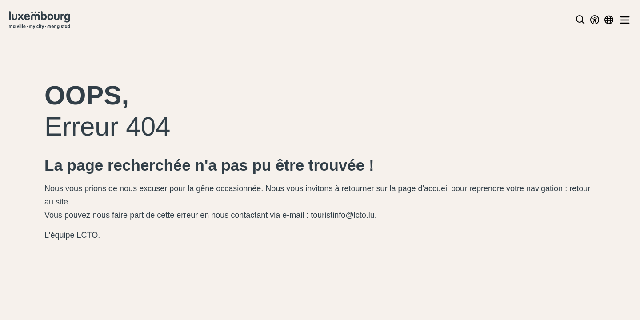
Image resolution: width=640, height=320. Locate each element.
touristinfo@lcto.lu (342, 215)
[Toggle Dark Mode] (594, 20)
